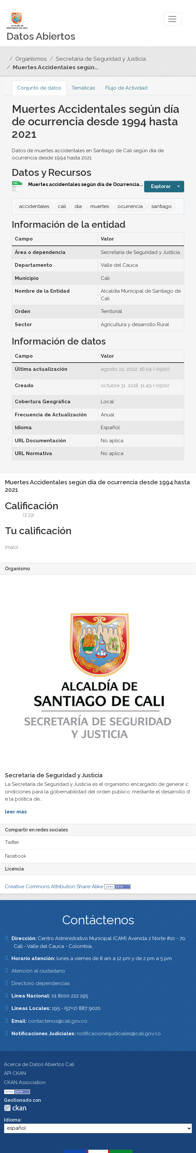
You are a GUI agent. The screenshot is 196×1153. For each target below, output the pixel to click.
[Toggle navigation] (172, 19)
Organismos (31, 58)
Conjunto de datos (39, 88)
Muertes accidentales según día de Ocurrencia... (85, 184)
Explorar (161, 186)
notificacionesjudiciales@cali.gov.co (119, 1034)
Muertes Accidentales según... (55, 67)
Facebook (15, 856)
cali (62, 206)
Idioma (12, 1119)
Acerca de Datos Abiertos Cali (39, 1064)
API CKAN (15, 1073)
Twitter (12, 842)
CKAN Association (25, 1082)
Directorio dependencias (40, 983)
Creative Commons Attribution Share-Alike (54, 887)
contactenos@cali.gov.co (57, 1021)
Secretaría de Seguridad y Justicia (101, 58)
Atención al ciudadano (38, 971)
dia (78, 206)
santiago (161, 206)
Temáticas (83, 88)
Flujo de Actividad (126, 88)
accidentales (34, 206)
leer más (16, 812)
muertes (99, 206)
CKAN (15, 1107)
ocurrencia (130, 206)
